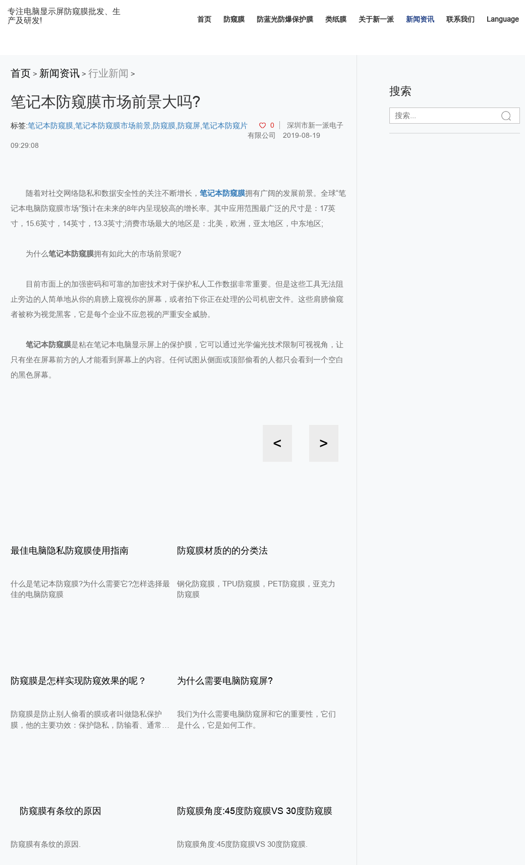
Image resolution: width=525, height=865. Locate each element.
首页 (204, 19)
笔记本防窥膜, (51, 125)
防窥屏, (190, 125)
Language (503, 19)
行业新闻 (108, 73)
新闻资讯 (420, 19)
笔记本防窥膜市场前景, (114, 125)
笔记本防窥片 (225, 125)
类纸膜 (335, 19)
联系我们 (460, 19)
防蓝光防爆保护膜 (285, 19)
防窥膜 (234, 19)
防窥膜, (165, 125)
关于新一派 (376, 19)
